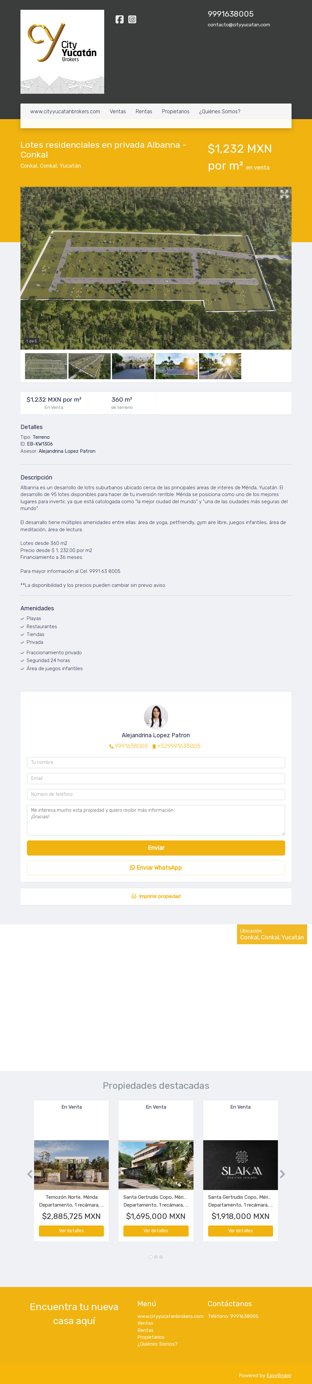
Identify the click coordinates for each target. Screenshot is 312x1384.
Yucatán (70, 166)
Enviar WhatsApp (156, 867)
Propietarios (176, 111)
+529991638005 (179, 746)
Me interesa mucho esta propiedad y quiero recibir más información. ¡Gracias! (156, 820)
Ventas (118, 111)
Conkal (28, 166)
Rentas (144, 111)
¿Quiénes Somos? (219, 111)
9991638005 (131, 746)
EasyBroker (279, 1375)
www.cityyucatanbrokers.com (65, 111)
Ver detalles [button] (71, 1231)
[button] (27, 1174)
